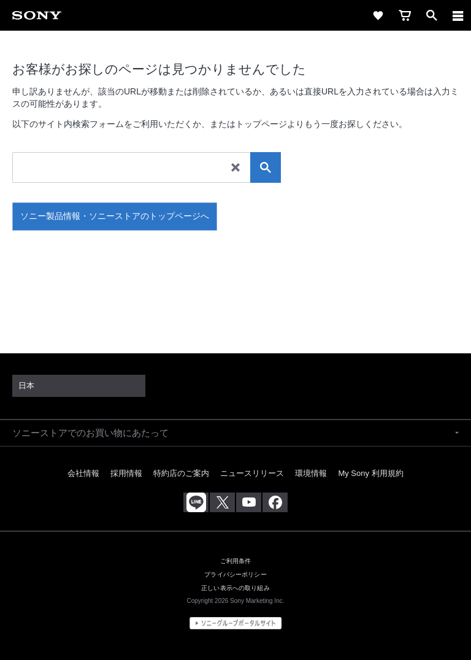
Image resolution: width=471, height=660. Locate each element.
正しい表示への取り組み (235, 588)
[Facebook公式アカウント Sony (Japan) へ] (275, 502)
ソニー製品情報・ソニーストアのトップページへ (114, 216)
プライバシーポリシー (235, 574)
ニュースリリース (252, 473)
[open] (431, 15)
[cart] (404, 15)
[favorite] (377, 15)
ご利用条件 (235, 561)
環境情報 (311, 473)
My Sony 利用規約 (370, 473)
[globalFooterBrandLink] (235, 623)
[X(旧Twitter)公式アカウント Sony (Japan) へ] (222, 502)
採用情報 (126, 473)
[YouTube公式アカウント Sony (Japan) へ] (248, 502)
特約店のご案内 (181, 473)
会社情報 (83, 473)
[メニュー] (458, 15)
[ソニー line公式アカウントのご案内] (196, 502)
